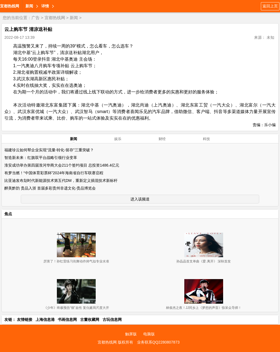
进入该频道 (140, 199)
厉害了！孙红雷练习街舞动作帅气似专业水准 (76, 261)
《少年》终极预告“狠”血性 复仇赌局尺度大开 (76, 308)
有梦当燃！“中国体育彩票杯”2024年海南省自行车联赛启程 (53, 173)
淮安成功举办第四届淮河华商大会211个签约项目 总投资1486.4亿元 (61, 165)
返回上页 (270, 6)
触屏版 (131, 334)
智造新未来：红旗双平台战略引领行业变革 (40, 157)
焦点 (8, 214)
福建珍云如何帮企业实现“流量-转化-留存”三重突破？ (49, 150)
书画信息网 (67, 319)
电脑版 (149, 334)
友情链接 (24, 319)
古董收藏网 (89, 319)
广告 (35, 17)
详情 (45, 6)
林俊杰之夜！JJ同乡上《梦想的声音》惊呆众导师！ (203, 308)
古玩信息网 (112, 319)
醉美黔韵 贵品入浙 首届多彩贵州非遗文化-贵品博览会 (50, 188)
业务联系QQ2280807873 (158, 342)
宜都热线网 (9, 6)
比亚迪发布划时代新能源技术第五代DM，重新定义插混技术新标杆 (61, 180)
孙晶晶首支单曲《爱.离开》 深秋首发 (203, 261)
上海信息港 (45, 319)
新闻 (29, 6)
